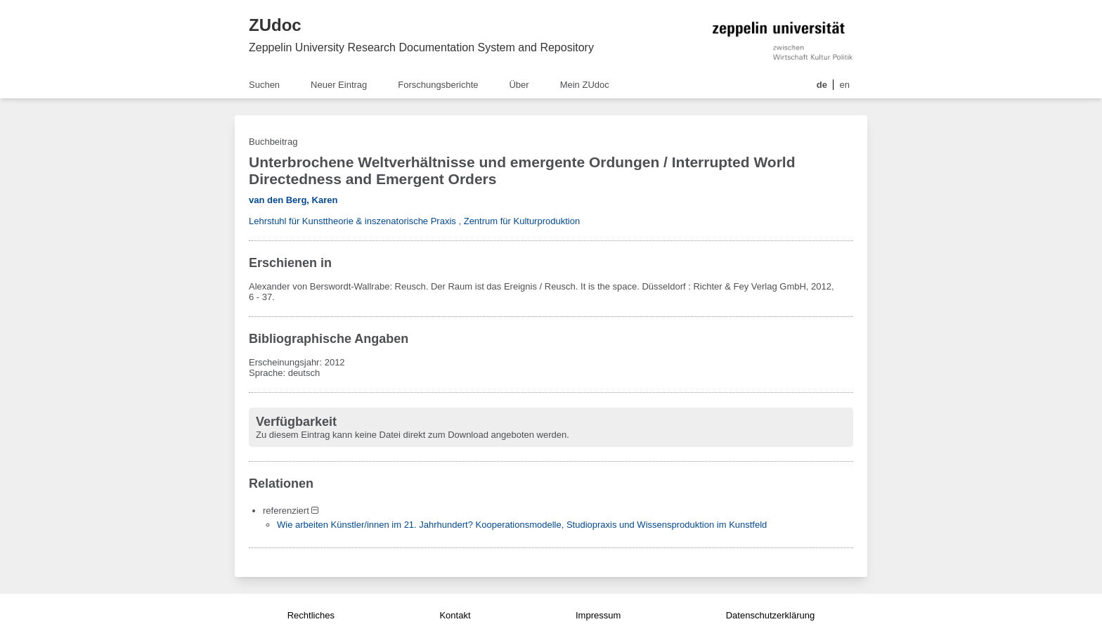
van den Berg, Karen (293, 200)
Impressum (598, 615)
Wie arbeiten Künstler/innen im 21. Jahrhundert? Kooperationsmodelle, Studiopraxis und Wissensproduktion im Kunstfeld (522, 524)
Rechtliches (311, 615)
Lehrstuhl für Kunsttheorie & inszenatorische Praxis (352, 221)
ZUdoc (275, 24)
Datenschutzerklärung (770, 615)
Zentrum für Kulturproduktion (522, 221)
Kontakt (454, 615)
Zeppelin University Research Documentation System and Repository (421, 47)
